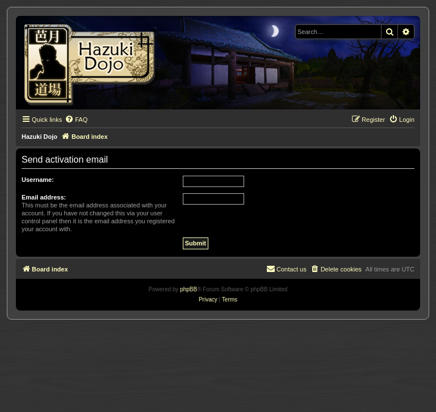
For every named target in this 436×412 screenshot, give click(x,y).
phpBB (188, 289)
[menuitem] (76, 119)
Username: (38, 179)
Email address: (44, 197)
